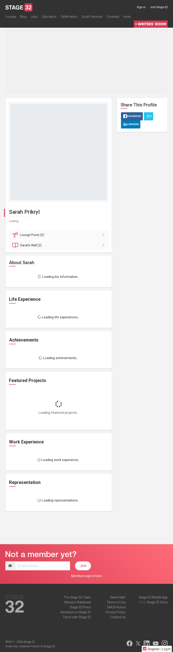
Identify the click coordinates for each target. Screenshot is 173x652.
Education (49, 16)
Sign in (141, 7)
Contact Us (118, 617)
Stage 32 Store (157, 602)
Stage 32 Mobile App (153, 597)
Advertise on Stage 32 (75, 612)
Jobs (34, 16)
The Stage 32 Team (77, 597)
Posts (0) (59, 235)
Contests (113, 16)
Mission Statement (77, 602)
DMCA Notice (116, 607)
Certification (68, 16)
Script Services (91, 16)
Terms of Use (116, 602)
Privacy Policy (116, 612)
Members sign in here (86, 576)
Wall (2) (59, 245)
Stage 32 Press (80, 607)
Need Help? (118, 597)
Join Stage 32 (159, 7)
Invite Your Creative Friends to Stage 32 (30, 646)
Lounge (10, 16)
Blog (23, 16)
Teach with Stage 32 (77, 617)
